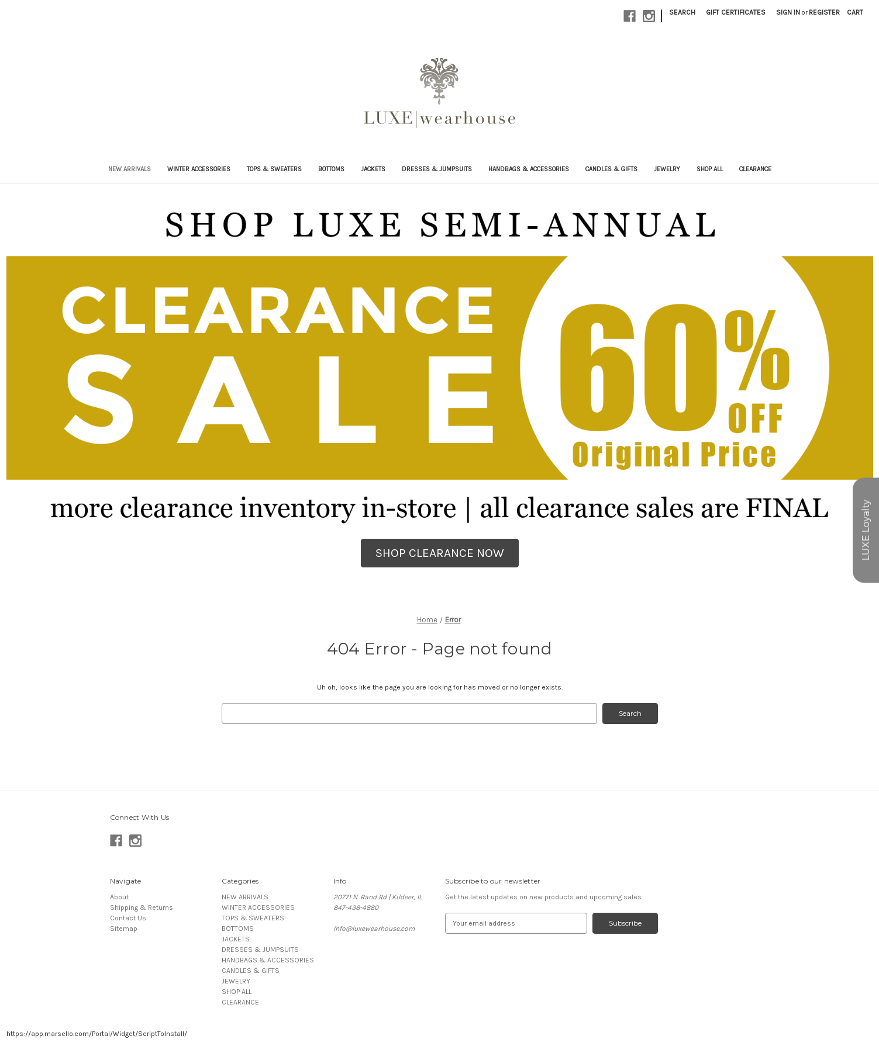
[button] (440, 553)
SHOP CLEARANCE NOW (439, 553)
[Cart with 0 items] (855, 12)
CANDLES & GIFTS (611, 169)
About (119, 897)
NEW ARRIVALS (129, 169)
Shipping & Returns (141, 907)
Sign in (788, 12)
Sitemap (123, 928)
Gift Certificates (736, 12)
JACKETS (373, 169)
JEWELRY (667, 169)
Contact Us (128, 918)
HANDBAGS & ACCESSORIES (528, 169)
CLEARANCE (755, 169)
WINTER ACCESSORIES (198, 169)
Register (824, 12)
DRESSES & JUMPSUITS (437, 169)
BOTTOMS (331, 169)
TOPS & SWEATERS (274, 169)
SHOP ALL (710, 169)
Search (682, 12)
